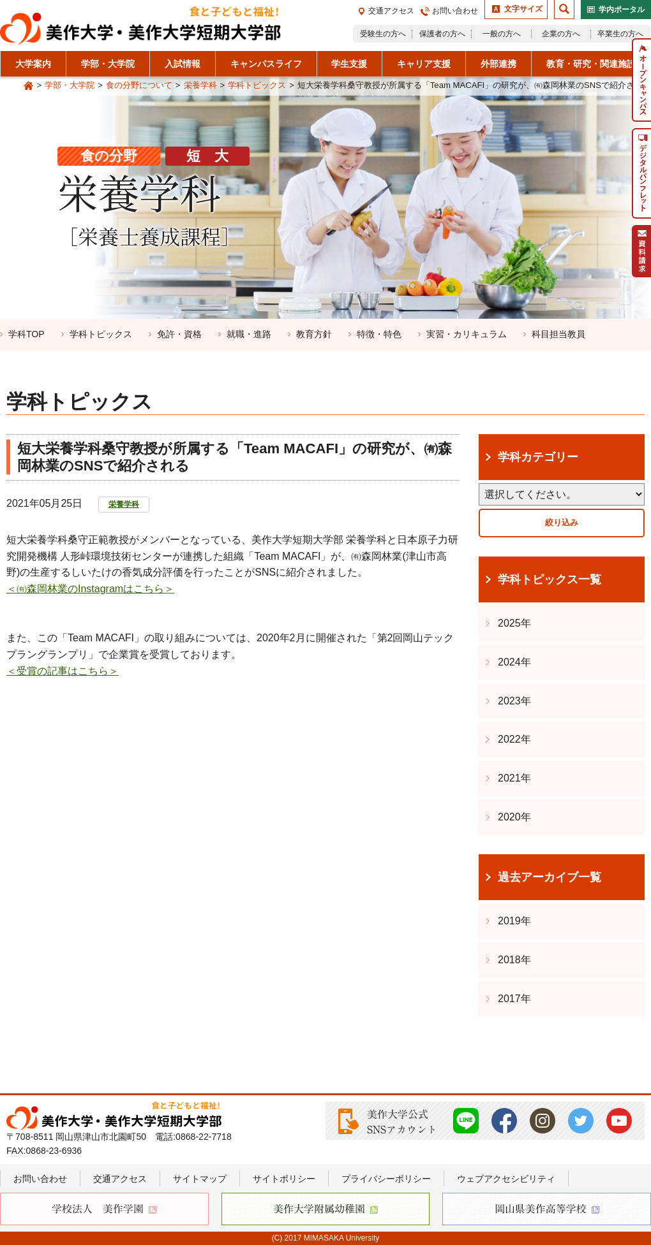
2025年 (514, 623)
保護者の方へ (442, 33)
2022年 (514, 739)
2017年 (514, 998)
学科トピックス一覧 (549, 579)
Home (29, 86)
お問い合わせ (455, 10)
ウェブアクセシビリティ (506, 1179)
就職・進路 (249, 334)
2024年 (514, 662)
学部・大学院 (69, 85)
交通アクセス (391, 10)
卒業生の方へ (620, 33)
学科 (26, 334)
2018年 (514, 959)
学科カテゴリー (538, 457)
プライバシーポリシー (386, 1179)
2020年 (514, 817)
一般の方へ (502, 33)
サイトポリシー (284, 1179)
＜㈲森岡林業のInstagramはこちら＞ (90, 588)
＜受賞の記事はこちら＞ (62, 671)
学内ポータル (622, 9)
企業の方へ (561, 33)
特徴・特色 (379, 334)
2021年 (514, 778)
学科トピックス (257, 85)
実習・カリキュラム (466, 334)
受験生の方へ (383, 33)
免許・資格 (179, 334)
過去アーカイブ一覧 (549, 877)
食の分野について (139, 85)
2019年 (514, 920)
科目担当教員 (558, 334)
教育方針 (314, 334)
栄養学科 (200, 85)
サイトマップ (200, 1179)
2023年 (514, 700)
